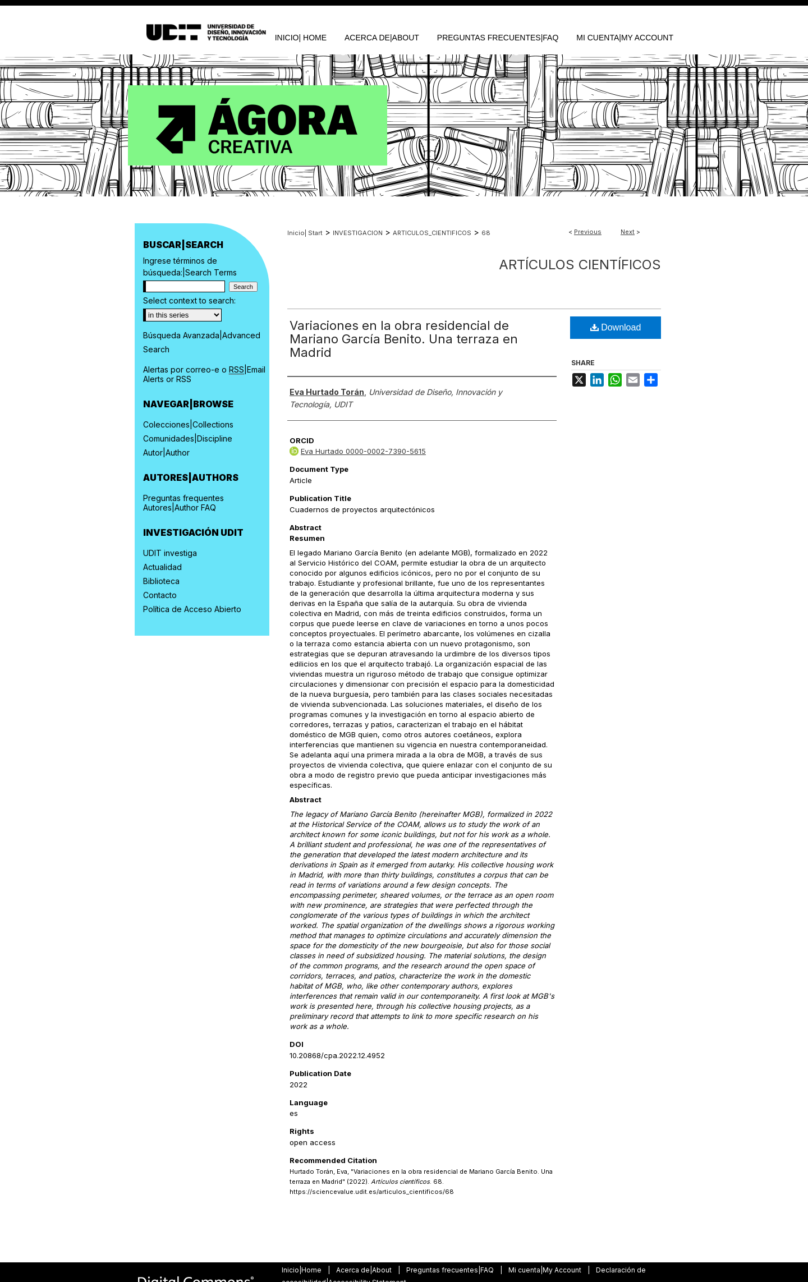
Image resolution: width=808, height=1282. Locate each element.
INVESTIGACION (358, 233)
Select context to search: (189, 300)
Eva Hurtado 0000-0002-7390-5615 (363, 451)
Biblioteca (161, 581)
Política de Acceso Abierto (192, 609)
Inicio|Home (302, 1270)
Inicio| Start (305, 233)
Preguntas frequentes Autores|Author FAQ (183, 502)
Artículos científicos (580, 264)
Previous (588, 232)
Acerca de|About (364, 1270)
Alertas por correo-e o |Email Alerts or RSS (204, 374)
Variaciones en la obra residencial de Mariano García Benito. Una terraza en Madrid (404, 339)
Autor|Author (166, 452)
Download (615, 327)
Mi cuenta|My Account (545, 1270)
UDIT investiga (170, 553)
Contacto (160, 595)
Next (628, 232)
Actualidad (162, 567)
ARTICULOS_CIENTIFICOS (432, 233)
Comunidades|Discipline (187, 438)
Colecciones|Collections (188, 424)
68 (485, 233)
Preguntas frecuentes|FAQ (450, 1270)
